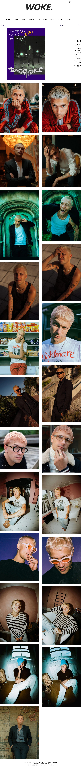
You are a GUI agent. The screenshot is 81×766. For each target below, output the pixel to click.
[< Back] (5, 25)
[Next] (77, 25)
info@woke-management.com (49, 762)
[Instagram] (70, 2)
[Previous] (65, 25)
